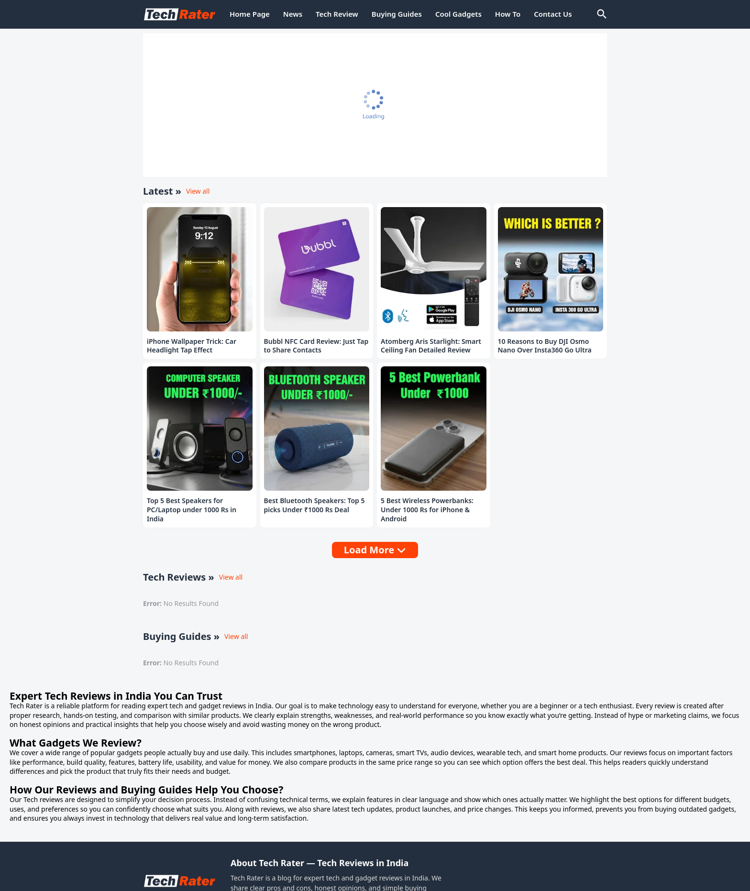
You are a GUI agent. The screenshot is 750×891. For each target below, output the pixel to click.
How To (507, 14)
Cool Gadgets (458, 14)
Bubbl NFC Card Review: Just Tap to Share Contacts (316, 346)
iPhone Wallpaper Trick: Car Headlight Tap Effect (191, 346)
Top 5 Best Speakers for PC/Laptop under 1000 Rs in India (191, 509)
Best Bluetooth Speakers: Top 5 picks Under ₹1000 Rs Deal (314, 505)
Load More (369, 549)
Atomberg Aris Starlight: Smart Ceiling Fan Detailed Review (431, 346)
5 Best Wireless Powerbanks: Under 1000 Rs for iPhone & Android (427, 509)
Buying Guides (397, 14)
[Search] (601, 14)
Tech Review (337, 14)
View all (198, 191)
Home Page (250, 14)
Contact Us (553, 14)
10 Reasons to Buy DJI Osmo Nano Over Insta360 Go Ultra (545, 346)
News (292, 14)
